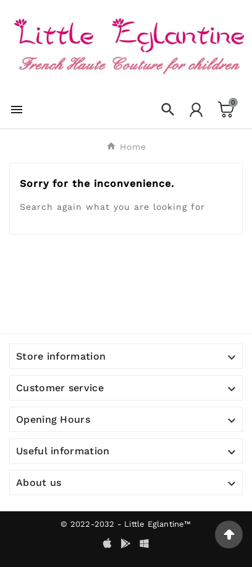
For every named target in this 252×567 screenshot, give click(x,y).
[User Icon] (196, 110)
